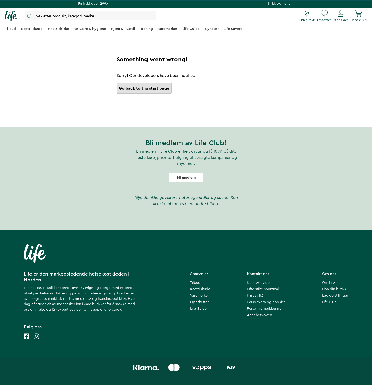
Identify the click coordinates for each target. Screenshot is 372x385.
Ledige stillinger (335, 295)
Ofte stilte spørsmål (263, 289)
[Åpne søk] (90, 16)
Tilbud (195, 283)
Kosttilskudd (200, 289)
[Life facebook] (26, 341)
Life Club (329, 302)
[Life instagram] (36, 341)
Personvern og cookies (266, 302)
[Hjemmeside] (11, 16)
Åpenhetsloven (259, 315)
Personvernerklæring (264, 308)
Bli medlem (186, 177)
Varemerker (199, 295)
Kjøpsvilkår (256, 295)
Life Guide (198, 308)
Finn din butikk (334, 289)
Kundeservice (258, 283)
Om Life (328, 283)
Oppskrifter (199, 302)
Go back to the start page (144, 88)
